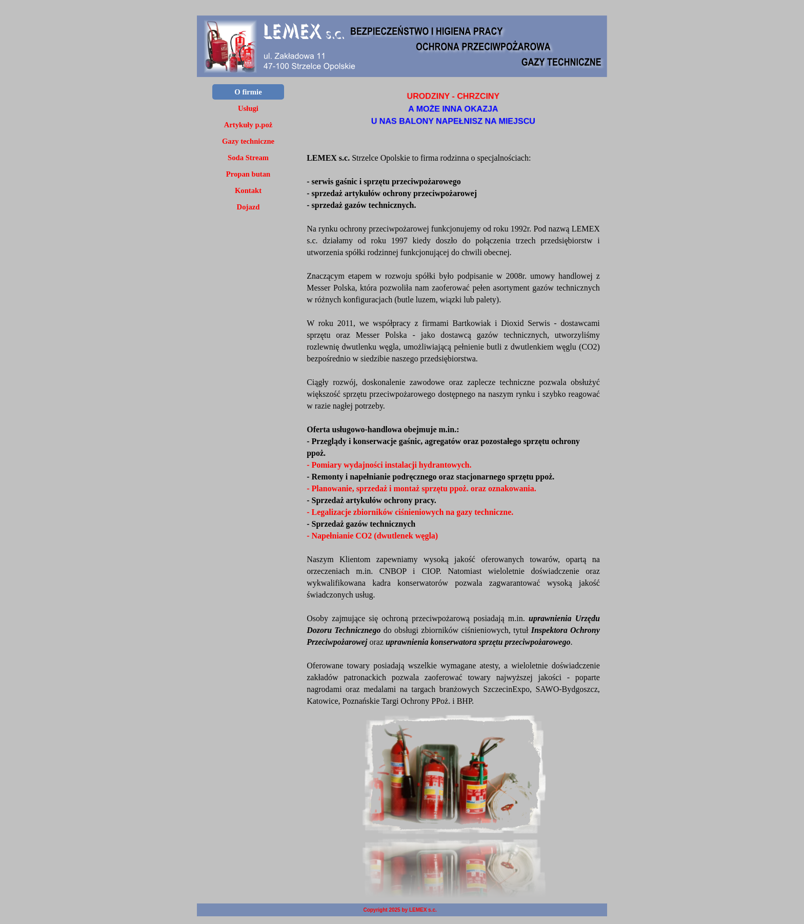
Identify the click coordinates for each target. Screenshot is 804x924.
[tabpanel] (453, 109)
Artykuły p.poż (248, 125)
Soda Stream (248, 157)
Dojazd (248, 207)
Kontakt (248, 190)
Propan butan (248, 174)
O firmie (248, 92)
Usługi (248, 108)
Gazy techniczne (248, 141)
